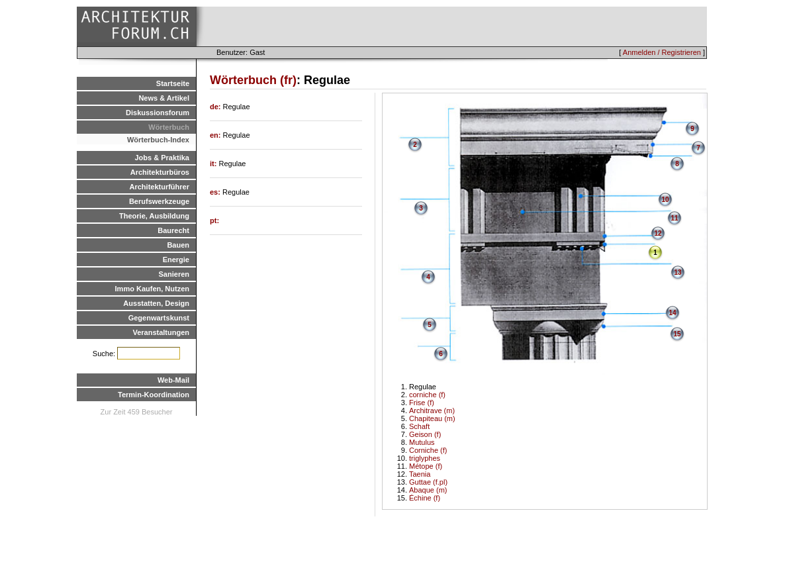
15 (676, 334)
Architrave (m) (432, 410)
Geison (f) (425, 434)
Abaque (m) (428, 490)
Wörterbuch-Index (158, 140)
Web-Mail (173, 380)
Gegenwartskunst (158, 318)
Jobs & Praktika (161, 158)
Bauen (178, 245)
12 (657, 233)
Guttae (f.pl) (428, 482)
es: (216, 192)
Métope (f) (425, 466)
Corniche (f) (428, 450)
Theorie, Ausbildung (154, 216)
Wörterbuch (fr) (253, 80)
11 (674, 218)
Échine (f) (424, 498)
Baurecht (173, 230)
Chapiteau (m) (432, 418)
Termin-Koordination (153, 395)
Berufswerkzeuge (159, 201)
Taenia (419, 474)
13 (677, 272)
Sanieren (174, 274)
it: (214, 164)
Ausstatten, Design (156, 303)
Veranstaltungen (160, 332)
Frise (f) (421, 403)
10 (665, 199)
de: (216, 107)
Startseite (172, 83)
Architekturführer (159, 187)
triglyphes (424, 458)
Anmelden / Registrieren (662, 52)
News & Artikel (163, 98)
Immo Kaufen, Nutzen (152, 289)
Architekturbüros (159, 172)
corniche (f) (427, 395)
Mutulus (422, 442)
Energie (176, 260)
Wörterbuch (168, 127)
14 (672, 312)
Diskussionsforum (157, 113)
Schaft (419, 426)
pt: (214, 220)
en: (216, 135)
